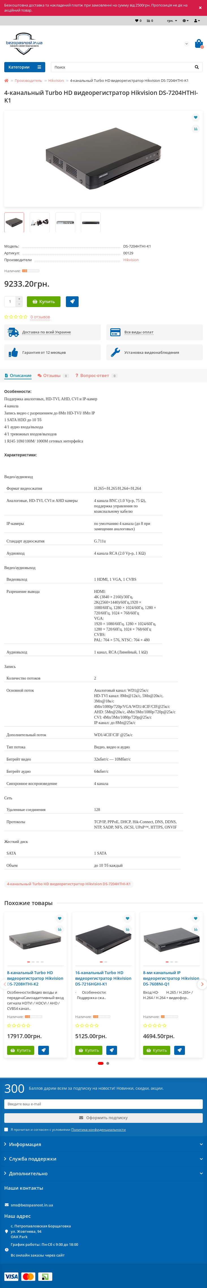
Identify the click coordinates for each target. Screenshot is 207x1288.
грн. (170, 20)
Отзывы (53, 375)
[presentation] (5, 984)
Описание (18, 375)
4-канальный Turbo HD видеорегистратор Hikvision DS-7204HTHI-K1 (69, 883)
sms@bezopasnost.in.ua (32, 1205)
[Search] (127, 67)
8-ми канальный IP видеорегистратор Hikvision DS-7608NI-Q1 (171, 978)
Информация (103, 1144)
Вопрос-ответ (96, 375)
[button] (101, 1063)
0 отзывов (40, 317)
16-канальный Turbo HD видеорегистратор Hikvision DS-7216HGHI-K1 (103, 978)
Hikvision (56, 80)
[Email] (103, 1104)
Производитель (28, 80)
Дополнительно (103, 1173)
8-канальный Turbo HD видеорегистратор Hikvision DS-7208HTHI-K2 (35, 978)
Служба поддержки (103, 1158)
